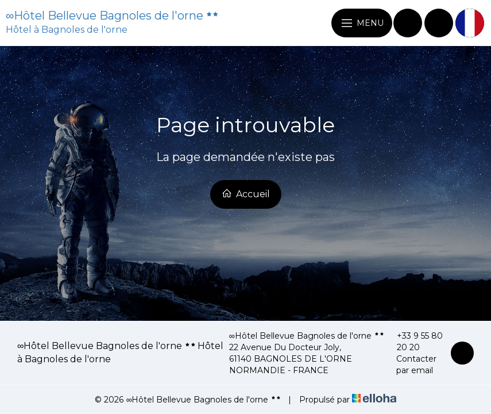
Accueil (246, 194)
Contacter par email (411, 364)
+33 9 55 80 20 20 (414, 341)
